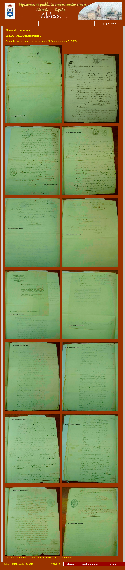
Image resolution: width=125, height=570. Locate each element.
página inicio (109, 23)
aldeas (70, 564)
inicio (113, 564)
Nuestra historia (89, 564)
